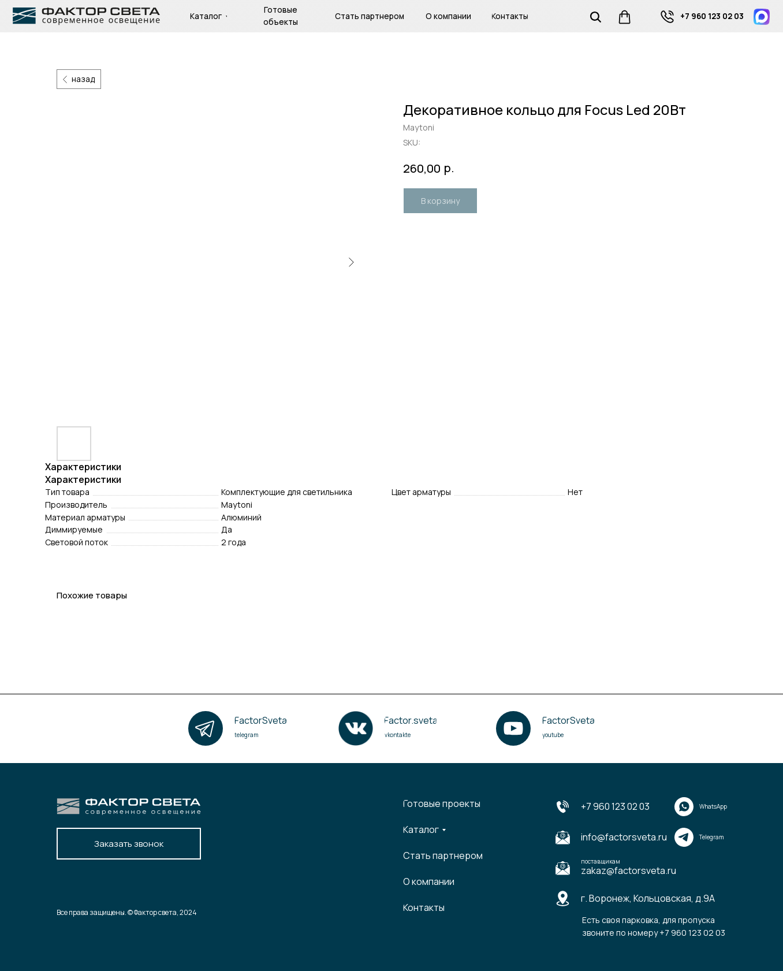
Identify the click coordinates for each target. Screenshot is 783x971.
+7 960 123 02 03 (615, 806)
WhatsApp (713, 806)
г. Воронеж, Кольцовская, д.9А (648, 898)
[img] (667, 17)
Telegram (711, 837)
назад (83, 78)
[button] (129, 844)
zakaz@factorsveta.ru (628, 870)
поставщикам (600, 861)
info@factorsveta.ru (624, 837)
